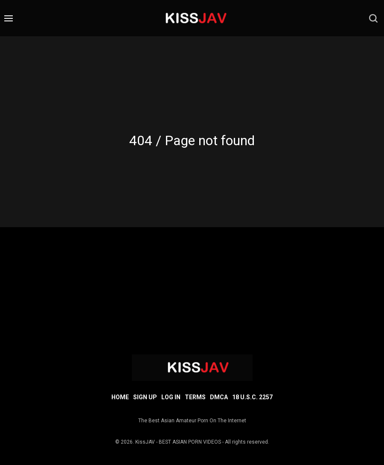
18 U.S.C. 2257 (252, 397)
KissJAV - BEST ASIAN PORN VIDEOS (178, 442)
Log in (170, 397)
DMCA (219, 397)
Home (120, 397)
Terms (195, 397)
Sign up (145, 397)
